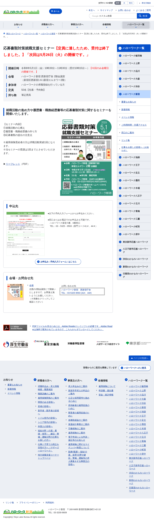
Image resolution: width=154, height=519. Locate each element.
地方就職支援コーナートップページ (48, 454)
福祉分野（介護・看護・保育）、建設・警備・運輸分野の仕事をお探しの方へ (48, 433)
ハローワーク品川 (131, 71)
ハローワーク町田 (131, 226)
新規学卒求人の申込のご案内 (78, 390)
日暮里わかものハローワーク (135, 275)
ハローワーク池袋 (131, 157)
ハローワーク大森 (131, 79)
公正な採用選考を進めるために (78, 397)
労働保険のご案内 (76, 426)
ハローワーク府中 (131, 234)
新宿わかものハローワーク (135, 266)
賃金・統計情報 (106, 393)
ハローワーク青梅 (131, 211)
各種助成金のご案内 (77, 418)
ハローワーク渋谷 (131, 86)
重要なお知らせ (128, 102)
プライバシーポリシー (29, 500)
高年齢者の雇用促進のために (78, 405)
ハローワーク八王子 (132, 196)
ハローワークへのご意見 (135, 367)
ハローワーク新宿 (131, 94)
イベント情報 (127, 117)
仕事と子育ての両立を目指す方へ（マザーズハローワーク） (48, 445)
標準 (117, 3)
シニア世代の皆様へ (47, 420)
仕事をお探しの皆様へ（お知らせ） (135, 149)
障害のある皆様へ (46, 400)
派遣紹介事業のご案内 (78, 422)
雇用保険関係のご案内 (48, 396)
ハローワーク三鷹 (131, 219)
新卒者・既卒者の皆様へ (48, 410)
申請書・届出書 (106, 388)
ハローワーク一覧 (133, 48)
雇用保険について (107, 384)
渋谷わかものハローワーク (135, 259)
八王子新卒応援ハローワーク (135, 250)
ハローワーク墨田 (131, 180)
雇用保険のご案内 (76, 431)
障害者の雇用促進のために (78, 412)
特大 (131, 3)
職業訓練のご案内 (46, 391)
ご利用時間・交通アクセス (134, 125)
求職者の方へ (45, 379)
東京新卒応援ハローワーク (135, 242)
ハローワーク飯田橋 (132, 55)
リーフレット (13, 164)
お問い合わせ (124, 10)
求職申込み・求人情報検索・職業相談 (48, 386)
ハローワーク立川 (131, 203)
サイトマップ (106, 10)
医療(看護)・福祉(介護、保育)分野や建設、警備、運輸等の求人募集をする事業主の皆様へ (78, 456)
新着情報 (125, 109)
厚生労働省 (146, 3)
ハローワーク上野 (131, 63)
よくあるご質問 (143, 10)
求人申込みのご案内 (77, 384)
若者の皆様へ (44, 404)
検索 (145, 16)
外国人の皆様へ (45, 424)
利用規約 (50, 500)
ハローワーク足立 (131, 172)
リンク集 (125, 140)
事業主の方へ (75, 379)
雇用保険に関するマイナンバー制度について (78, 444)
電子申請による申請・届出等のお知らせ (78, 436)
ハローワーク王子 (131, 165)
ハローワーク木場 (131, 188)
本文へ (92, 10)
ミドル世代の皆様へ (47, 416)
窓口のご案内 (127, 132)
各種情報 (103, 379)
